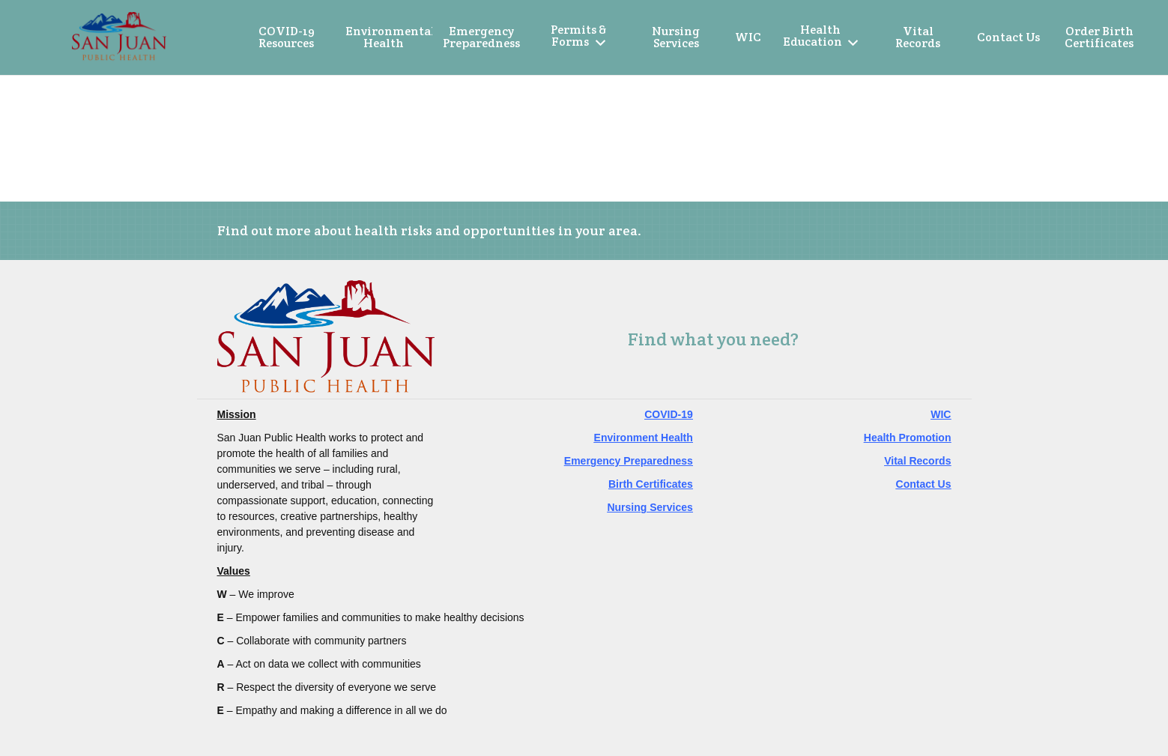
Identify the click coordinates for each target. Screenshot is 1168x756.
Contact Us (923, 484)
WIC (941, 414)
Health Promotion (907, 438)
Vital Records (917, 461)
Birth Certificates (650, 484)
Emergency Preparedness (628, 461)
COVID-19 (668, 414)
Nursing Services (649, 507)
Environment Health (643, 438)
